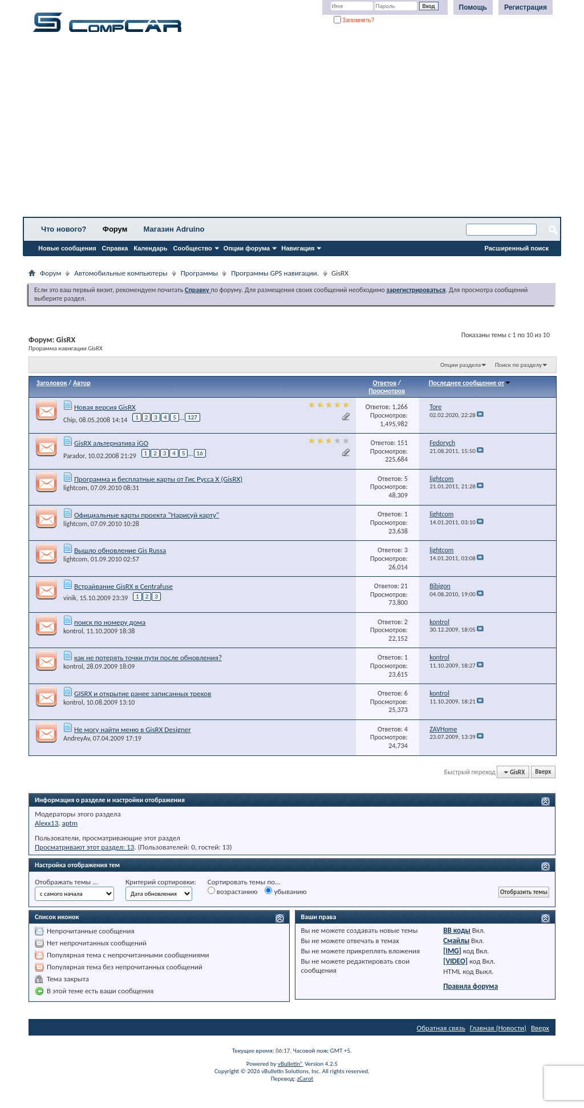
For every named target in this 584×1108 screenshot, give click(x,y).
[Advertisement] (292, 128)
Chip (69, 420)
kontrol (73, 631)
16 (200, 453)
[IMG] (452, 951)
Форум (115, 229)
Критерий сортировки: (160, 881)
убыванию (285, 891)
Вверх (543, 772)
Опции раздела (460, 365)
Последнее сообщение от (470, 383)
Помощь (473, 7)
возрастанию (233, 891)
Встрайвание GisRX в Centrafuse (123, 586)
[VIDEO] (455, 961)
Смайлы (456, 940)
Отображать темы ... (66, 881)
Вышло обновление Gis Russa (120, 550)
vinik (69, 598)
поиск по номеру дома (109, 622)
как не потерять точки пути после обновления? (148, 657)
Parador (73, 456)
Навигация (297, 248)
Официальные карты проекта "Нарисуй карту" (146, 515)
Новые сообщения (67, 248)
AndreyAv (76, 738)
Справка (115, 248)
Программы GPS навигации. (275, 273)
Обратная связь (441, 1028)
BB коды (457, 930)
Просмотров (386, 391)
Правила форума (470, 986)
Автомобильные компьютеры (120, 273)
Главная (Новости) (498, 1028)
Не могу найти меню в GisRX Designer (132, 729)
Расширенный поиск (517, 248)
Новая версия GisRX (105, 407)
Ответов (384, 383)
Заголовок (51, 383)
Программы (199, 273)
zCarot (305, 1078)
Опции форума (247, 248)
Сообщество (192, 248)
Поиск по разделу (518, 365)
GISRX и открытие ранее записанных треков (142, 693)
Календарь (150, 248)
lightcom (75, 488)
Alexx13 (46, 823)
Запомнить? (354, 20)
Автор (82, 383)
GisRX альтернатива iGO (111, 443)
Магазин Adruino (174, 229)
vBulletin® (290, 1063)
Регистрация (525, 7)
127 (192, 417)
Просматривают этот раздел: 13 (84, 847)
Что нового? (64, 229)
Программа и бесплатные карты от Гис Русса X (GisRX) (158, 479)
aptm (70, 823)
